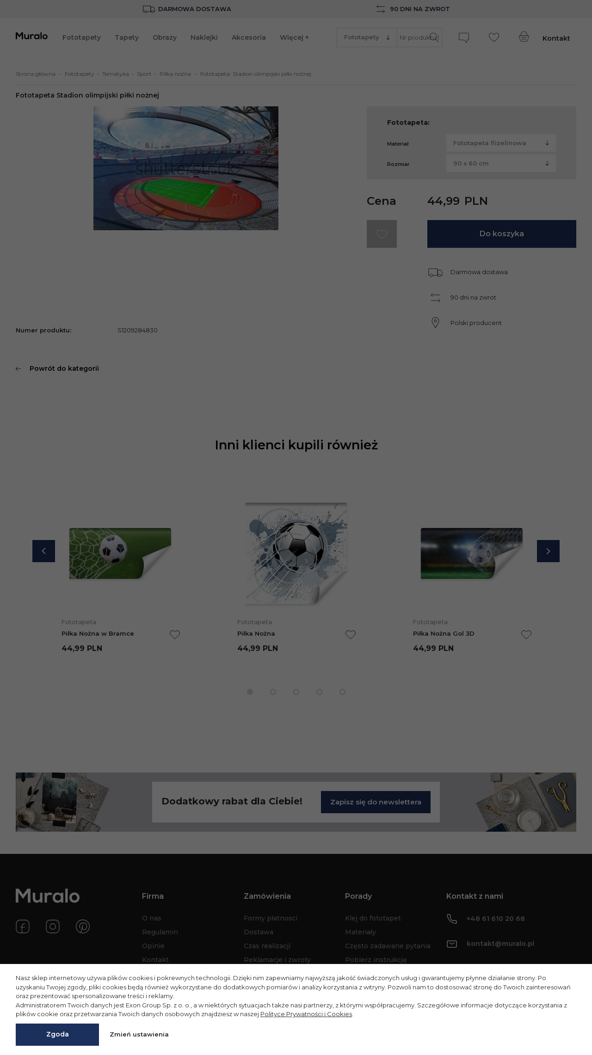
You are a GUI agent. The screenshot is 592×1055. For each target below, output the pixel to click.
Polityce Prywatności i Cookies (306, 1014)
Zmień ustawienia (139, 1034)
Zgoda (57, 1034)
